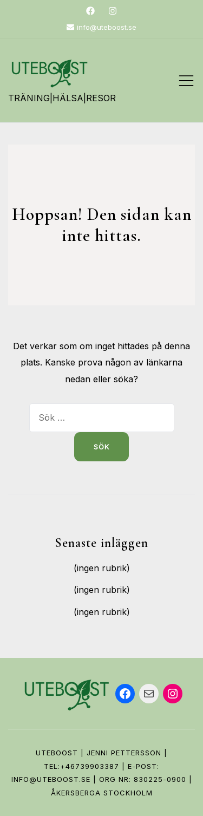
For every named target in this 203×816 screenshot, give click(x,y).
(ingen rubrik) (102, 568)
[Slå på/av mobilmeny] (186, 80)
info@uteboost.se (101, 27)
